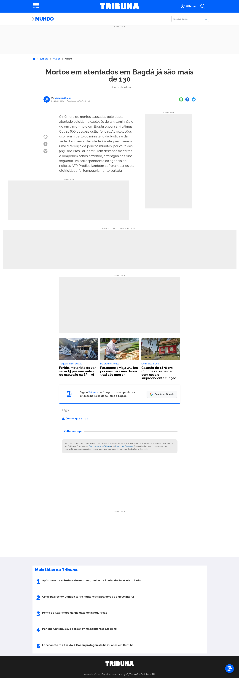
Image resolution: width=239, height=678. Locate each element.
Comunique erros (75, 418)
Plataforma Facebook (124, 446)
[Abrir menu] (36, 6)
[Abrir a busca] (203, 6)
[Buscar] (190, 19)
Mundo (44, 19)
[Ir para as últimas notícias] (188, 6)
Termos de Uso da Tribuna (100, 446)
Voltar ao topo (72, 431)
